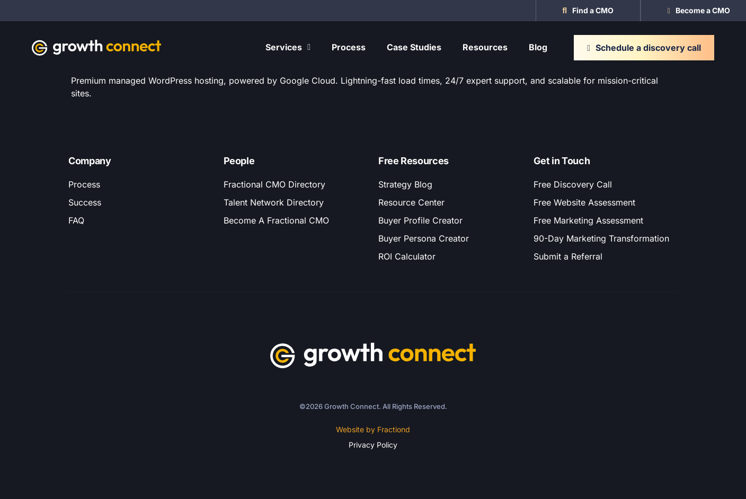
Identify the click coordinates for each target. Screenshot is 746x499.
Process (349, 47)
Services (287, 47)
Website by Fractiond (373, 429)
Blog (538, 47)
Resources (485, 47)
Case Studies (414, 47)
